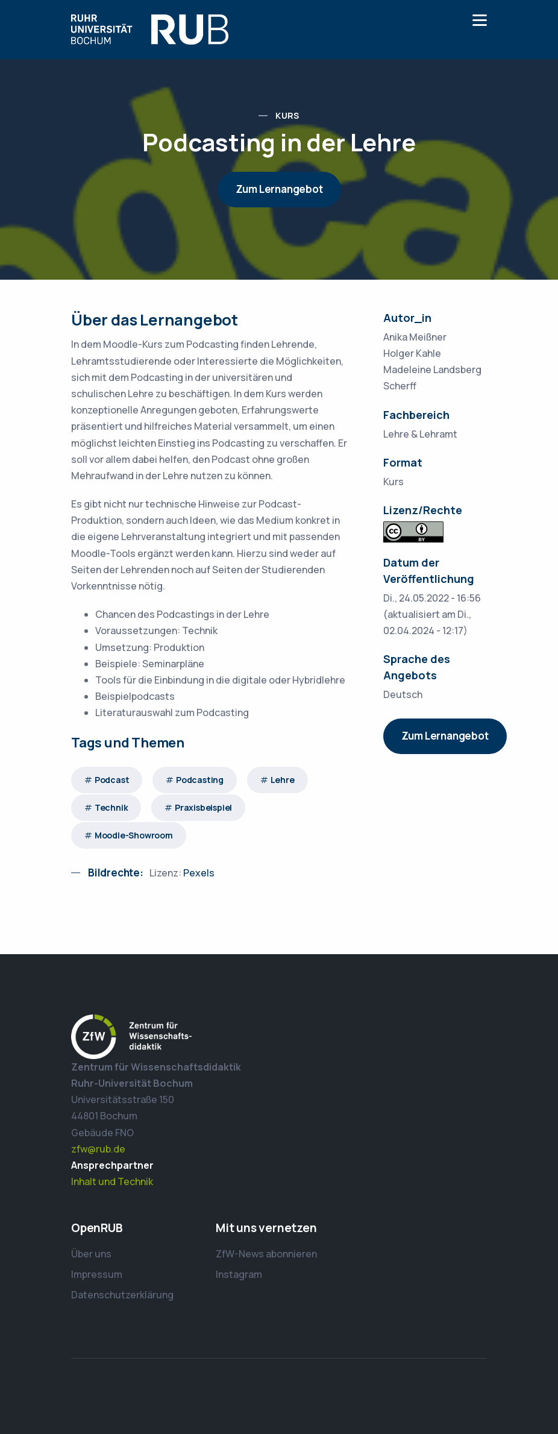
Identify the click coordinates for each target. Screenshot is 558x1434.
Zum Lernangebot (279, 189)
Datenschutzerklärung (122, 1294)
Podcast (112, 779)
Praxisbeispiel (203, 807)
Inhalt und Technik (112, 1181)
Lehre (283, 779)
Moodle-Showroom (134, 835)
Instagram (239, 1274)
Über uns (91, 1253)
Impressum (96, 1274)
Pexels (199, 872)
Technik (111, 807)
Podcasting (200, 779)
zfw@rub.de (98, 1149)
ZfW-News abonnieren (266, 1253)
